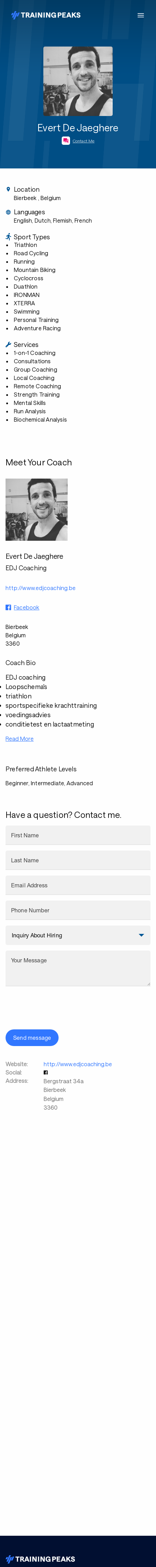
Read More (20, 738)
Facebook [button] (27, 607)
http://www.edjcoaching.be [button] (41, 587)
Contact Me (84, 140)
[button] (46, 1072)
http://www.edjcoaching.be (78, 1064)
